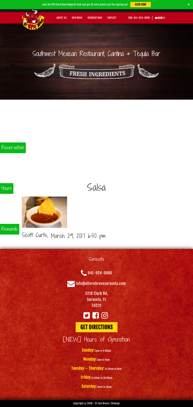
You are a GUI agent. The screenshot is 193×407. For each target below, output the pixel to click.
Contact (111, 17)
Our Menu (77, 17)
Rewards (10, 229)
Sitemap (115, 403)
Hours (7, 188)
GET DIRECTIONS (96, 327)
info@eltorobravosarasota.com (101, 283)
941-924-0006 (100, 273)
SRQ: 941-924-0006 (139, 17)
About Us (62, 17)
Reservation (13, 148)
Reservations (95, 17)
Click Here (140, 4)
